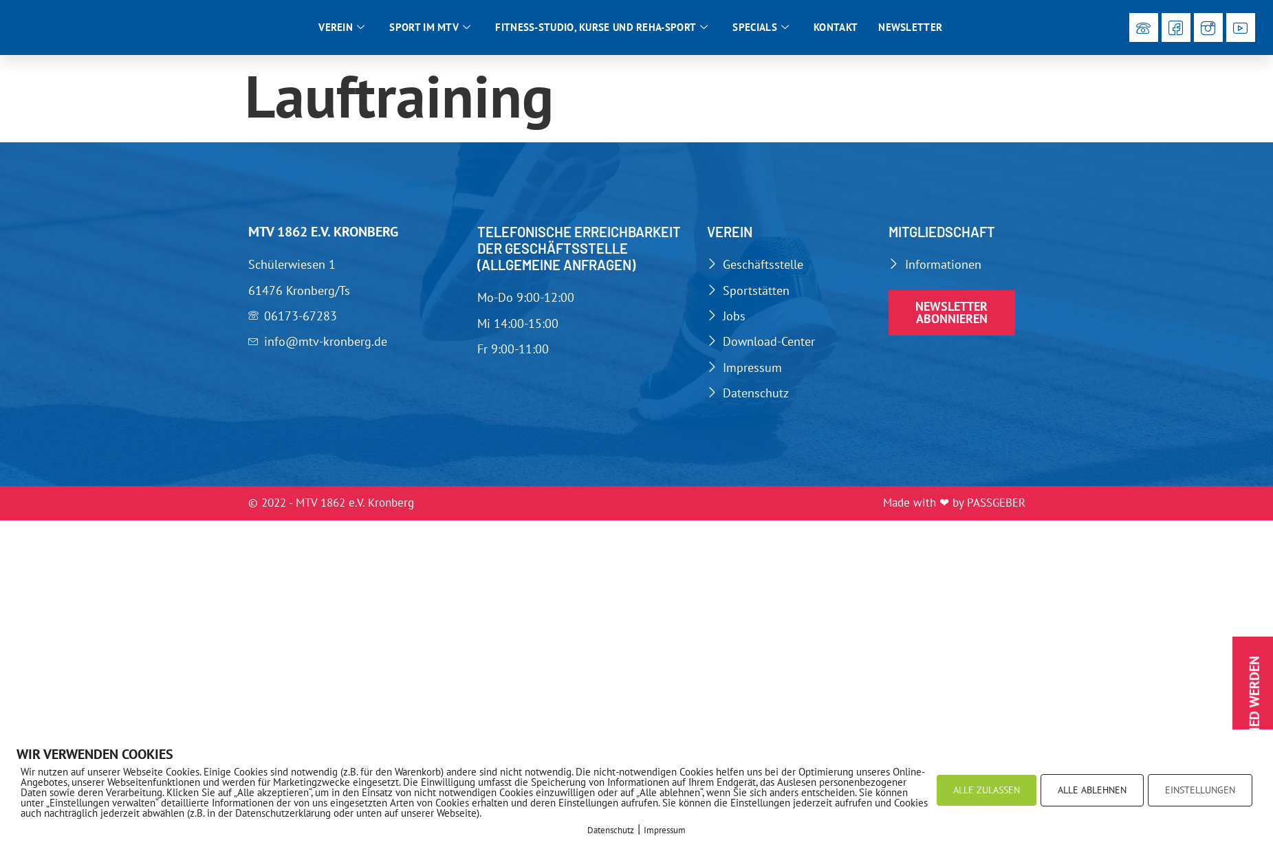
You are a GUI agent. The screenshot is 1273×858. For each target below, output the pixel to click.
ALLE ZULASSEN (986, 790)
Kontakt (836, 33)
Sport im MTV (429, 34)
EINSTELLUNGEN (1200, 790)
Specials (760, 34)
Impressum (665, 830)
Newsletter (910, 33)
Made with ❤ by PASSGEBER (954, 515)
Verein (341, 34)
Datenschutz (610, 830)
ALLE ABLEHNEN (1092, 790)
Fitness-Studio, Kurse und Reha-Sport (601, 34)
